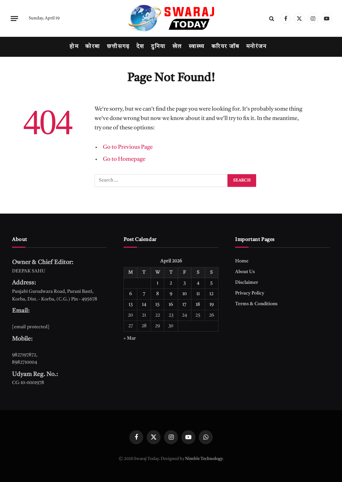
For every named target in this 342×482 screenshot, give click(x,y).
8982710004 (24, 362)
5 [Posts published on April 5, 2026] (211, 283)
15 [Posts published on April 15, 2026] (157, 304)
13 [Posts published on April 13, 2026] (131, 304)
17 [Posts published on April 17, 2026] (184, 304)
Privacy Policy (249, 293)
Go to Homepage (124, 159)
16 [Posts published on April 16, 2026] (171, 304)
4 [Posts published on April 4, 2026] (198, 283)
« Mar (130, 338)
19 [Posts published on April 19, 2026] (211, 304)
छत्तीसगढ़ (118, 46)
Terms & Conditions (256, 304)
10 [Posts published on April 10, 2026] (184, 293)
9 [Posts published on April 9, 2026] (171, 293)
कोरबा (92, 46)
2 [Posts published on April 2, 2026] (171, 283)
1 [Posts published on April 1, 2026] (157, 283)
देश (140, 46)
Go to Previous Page (128, 147)
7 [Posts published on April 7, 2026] (144, 293)
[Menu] (14, 18)
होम (73, 46)
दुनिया (158, 46)
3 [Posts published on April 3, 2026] (184, 283)
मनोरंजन (256, 46)
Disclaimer (246, 282)
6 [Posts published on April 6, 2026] (130, 293)
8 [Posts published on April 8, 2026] (157, 293)
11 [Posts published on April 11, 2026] (198, 293)
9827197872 (24, 355)
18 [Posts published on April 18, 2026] (198, 304)
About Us (245, 271)
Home (241, 261)
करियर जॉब (225, 46)
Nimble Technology (203, 459)
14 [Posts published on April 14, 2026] (144, 304)
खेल (177, 46)
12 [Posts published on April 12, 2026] (211, 293)
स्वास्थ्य (197, 46)
